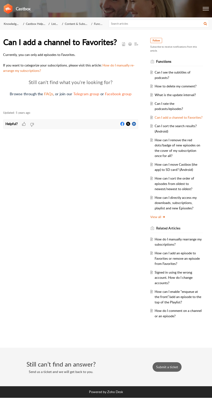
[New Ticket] (167, 372)
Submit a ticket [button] (167, 372)
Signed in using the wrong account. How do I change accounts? (175, 282)
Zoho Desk (115, 397)
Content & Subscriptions (80, 24)
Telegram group (86, 93)
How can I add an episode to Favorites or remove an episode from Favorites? (178, 263)
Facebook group (118, 93)
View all (159, 222)
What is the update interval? (176, 95)
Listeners (57, 24)
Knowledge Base (14, 24)
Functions (100, 24)
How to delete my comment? (177, 86)
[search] (159, 24)
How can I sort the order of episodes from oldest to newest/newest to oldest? (175, 189)
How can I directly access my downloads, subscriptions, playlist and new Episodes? (177, 208)
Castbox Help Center (39, 24)
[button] (206, 9)
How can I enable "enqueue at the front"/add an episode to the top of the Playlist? (177, 302)
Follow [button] (157, 40)
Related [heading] (169, 233)
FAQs (48, 93)
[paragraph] (70, 79)
